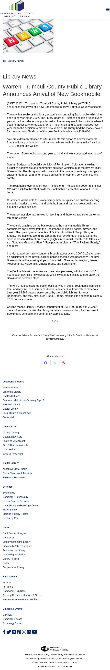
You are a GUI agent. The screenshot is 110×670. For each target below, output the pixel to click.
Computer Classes (12, 619)
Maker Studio (10, 509)
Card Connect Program (15, 533)
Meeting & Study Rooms (15, 514)
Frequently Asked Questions (17, 546)
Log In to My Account (14, 441)
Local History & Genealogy (17, 413)
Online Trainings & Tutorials (17, 473)
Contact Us (8, 537)
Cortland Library (11, 396)
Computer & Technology (15, 497)
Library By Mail (10, 518)
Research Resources (14, 477)
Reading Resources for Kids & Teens (22, 595)
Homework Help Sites (14, 591)
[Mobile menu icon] (107, 9)
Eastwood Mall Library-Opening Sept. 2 (23, 400)
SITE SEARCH (64, 666)
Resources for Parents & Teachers (21, 599)
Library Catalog (11, 432)
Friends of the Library (14, 550)
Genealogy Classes (13, 623)
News (6, 563)
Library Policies (11, 558)
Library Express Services (16, 501)
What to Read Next (13, 453)
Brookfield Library (12, 391)
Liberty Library (10, 408)
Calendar (7, 614)
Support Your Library (13, 567)
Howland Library (11, 404)
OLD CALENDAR (46, 666)
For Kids (7, 582)
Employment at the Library (16, 541)
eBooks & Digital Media (15, 469)
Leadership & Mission (14, 554)
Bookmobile (9, 417)
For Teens (8, 586)
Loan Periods (10, 449)
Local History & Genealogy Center (21, 505)
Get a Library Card (12, 436)
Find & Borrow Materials (15, 445)
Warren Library (10, 387)
